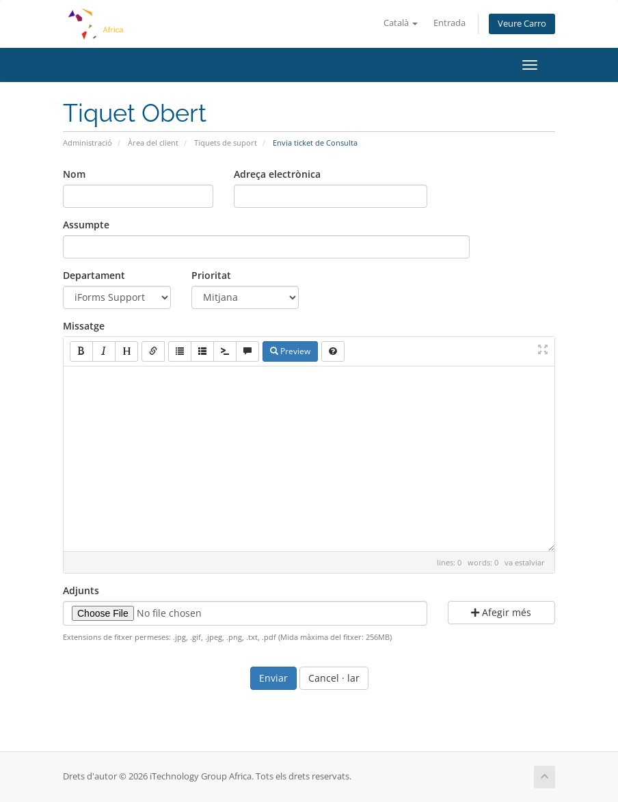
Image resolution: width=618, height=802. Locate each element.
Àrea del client (153, 142)
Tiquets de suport (225, 142)
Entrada (449, 23)
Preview (290, 351)
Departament (94, 275)
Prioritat (211, 275)
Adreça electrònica (277, 174)
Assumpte (86, 224)
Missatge (84, 325)
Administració (87, 142)
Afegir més (501, 612)
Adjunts (81, 590)
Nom (74, 174)
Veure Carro (522, 23)
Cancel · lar (334, 677)
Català (401, 23)
